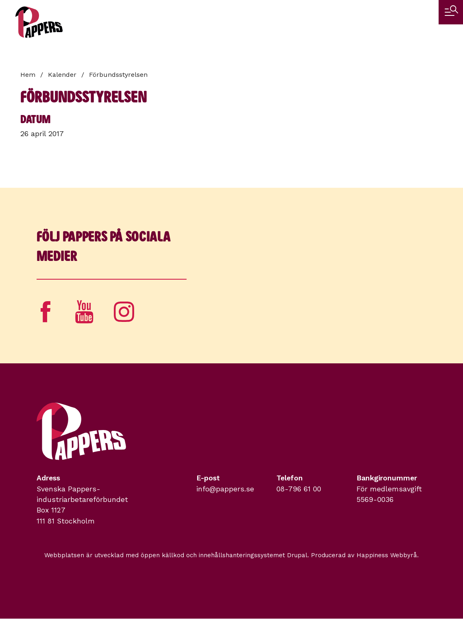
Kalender (62, 74)
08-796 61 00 (298, 489)
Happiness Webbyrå (386, 555)
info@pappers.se (225, 489)
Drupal (297, 555)
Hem (27, 74)
